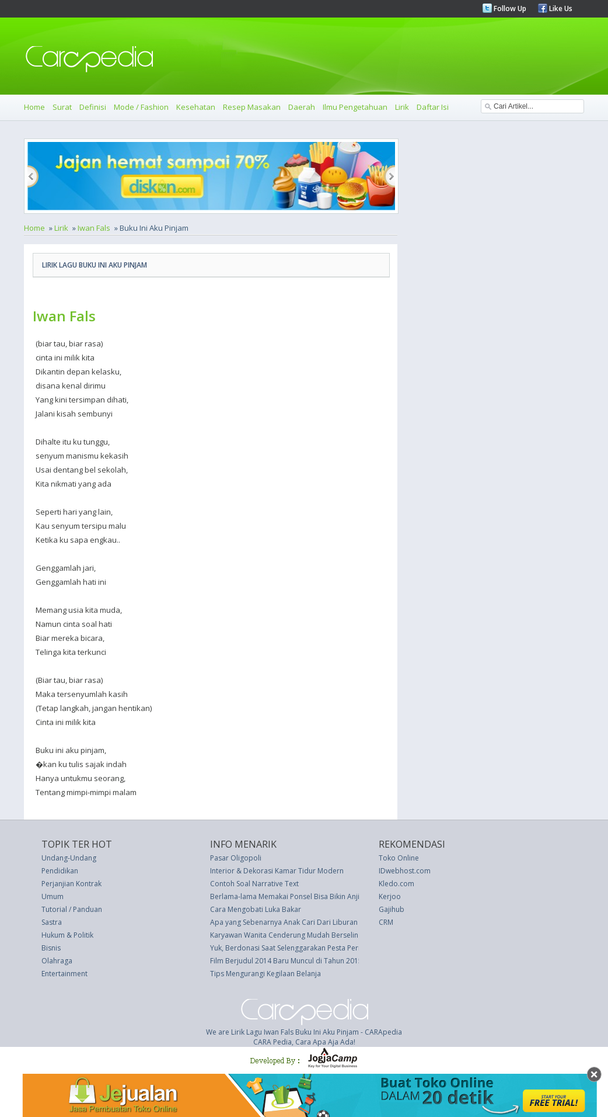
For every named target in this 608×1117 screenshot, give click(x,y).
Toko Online (399, 858)
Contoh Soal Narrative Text (254, 884)
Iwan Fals (94, 228)
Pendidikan (59, 871)
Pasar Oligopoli (235, 858)
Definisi (92, 107)
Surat (62, 107)
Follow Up (509, 8)
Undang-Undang (68, 858)
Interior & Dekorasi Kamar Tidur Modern (277, 871)
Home (34, 107)
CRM (386, 922)
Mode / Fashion (141, 107)
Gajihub (391, 909)
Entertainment (64, 974)
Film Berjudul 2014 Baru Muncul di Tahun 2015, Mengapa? (305, 961)
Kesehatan (195, 107)
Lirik (402, 107)
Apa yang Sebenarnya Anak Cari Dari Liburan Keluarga (299, 922)
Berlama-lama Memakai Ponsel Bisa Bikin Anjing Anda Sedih (308, 896)
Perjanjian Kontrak (71, 884)
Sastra (51, 922)
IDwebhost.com (405, 871)
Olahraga (56, 961)
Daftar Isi (433, 107)
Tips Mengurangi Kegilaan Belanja (265, 974)
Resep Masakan (252, 107)
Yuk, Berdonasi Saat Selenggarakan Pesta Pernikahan (297, 948)
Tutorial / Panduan (71, 909)
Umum (52, 896)
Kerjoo (390, 896)
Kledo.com (396, 884)
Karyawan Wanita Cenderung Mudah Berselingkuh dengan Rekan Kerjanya (331, 935)
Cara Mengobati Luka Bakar (255, 909)
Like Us (559, 8)
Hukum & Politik (67, 935)
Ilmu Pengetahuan (355, 107)
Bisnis (51, 948)
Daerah (301, 107)
